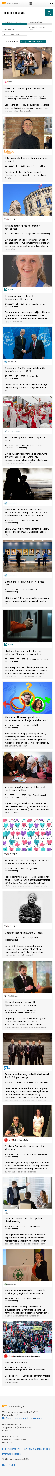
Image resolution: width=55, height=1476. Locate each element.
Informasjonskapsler (11, 1454)
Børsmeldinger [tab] (36, 22)
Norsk (5, 1465)
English (12, 1465)
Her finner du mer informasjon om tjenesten (22, 1418)
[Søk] (24, 12)
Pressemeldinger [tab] (12, 22)
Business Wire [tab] (9, 29)
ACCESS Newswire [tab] (11, 34)
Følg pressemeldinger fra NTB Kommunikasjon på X (26, 1449)
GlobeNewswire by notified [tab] (37, 28)
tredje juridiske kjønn (33, 41)
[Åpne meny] (31, 3)
